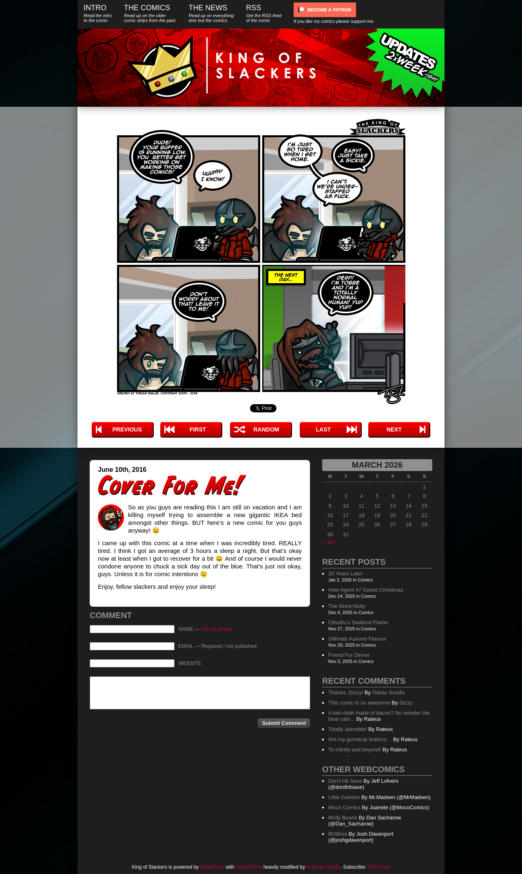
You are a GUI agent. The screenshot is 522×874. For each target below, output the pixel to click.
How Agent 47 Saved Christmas (365, 590)
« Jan (328, 542)
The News (211, 13)
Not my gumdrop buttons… (360, 739)
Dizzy (405, 703)
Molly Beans (342, 818)
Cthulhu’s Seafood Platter (358, 622)
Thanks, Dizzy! (345, 692)
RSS (263, 13)
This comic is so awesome (359, 703)
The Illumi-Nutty (346, 606)
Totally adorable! (347, 729)
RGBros (337, 834)
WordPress (212, 867)
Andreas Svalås (323, 867)
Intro (98, 13)
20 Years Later (345, 573)
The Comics (150, 13)
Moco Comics (344, 807)
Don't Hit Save (345, 781)
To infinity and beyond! (354, 749)
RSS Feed (378, 867)
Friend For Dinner (349, 655)
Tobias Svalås (388, 692)
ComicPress (249, 867)
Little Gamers (344, 797)
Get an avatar (216, 629)
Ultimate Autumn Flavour (357, 639)
